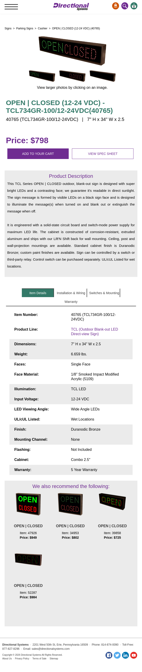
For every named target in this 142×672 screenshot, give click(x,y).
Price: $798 (27, 140)
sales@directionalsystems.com (51, 648)
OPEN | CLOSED (28, 526)
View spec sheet (102, 154)
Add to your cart (38, 154)
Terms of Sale (39, 658)
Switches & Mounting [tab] (104, 293)
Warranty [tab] (71, 302)
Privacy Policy (22, 658)
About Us (7, 658)
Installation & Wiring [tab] (71, 293)
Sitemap (54, 658)
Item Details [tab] (37, 293)
